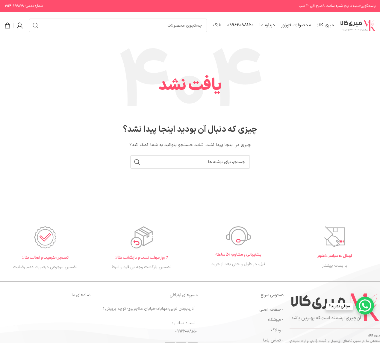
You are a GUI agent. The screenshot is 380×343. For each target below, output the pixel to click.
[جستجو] (118, 25)
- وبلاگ (277, 330)
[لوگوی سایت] (358, 25)
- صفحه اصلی (271, 309)
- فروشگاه (276, 320)
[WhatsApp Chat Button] (365, 306)
